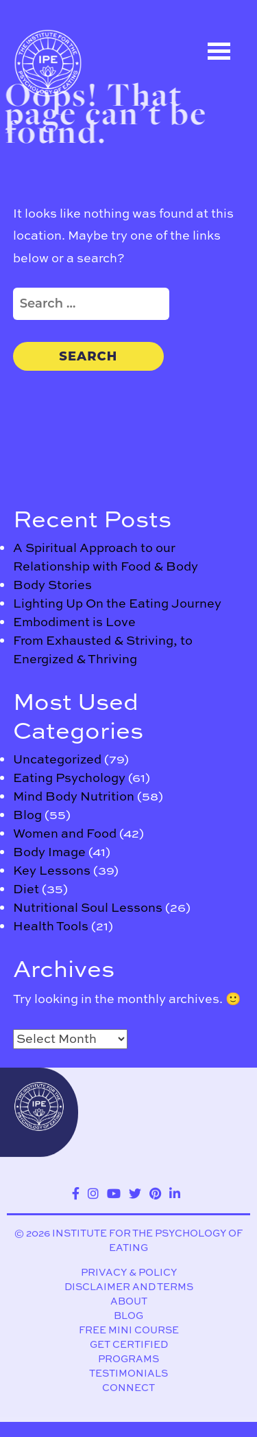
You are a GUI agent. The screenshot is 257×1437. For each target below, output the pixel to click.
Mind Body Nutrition (73, 796)
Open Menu (219, 51)
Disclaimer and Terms (128, 1287)
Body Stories (52, 584)
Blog (27, 814)
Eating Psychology (69, 777)
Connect (128, 1387)
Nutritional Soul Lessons (87, 907)
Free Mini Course (129, 1330)
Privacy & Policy (129, 1272)
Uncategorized (57, 759)
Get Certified (129, 1344)
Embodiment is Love (74, 621)
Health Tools (50, 925)
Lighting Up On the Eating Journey (117, 603)
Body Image (49, 851)
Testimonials (128, 1373)
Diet (26, 888)
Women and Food (65, 833)
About (128, 1301)
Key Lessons (51, 870)
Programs (128, 1359)
